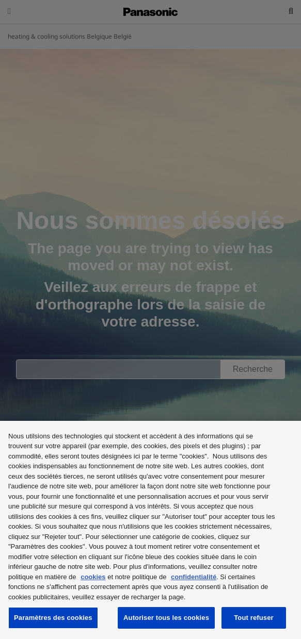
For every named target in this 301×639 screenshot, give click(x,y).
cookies (93, 577)
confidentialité (193, 577)
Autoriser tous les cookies (166, 617)
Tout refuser (253, 617)
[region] (150, 530)
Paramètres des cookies (53, 617)
